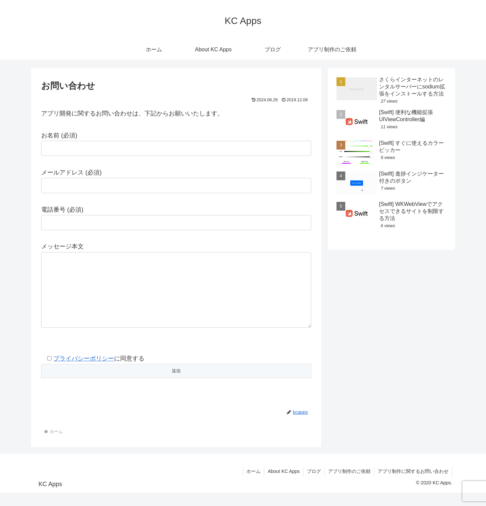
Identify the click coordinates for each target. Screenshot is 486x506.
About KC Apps (284, 484)
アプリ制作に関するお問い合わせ (413, 484)
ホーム (253, 484)
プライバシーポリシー (83, 372)
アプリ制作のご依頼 (349, 484)
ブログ (314, 484)
